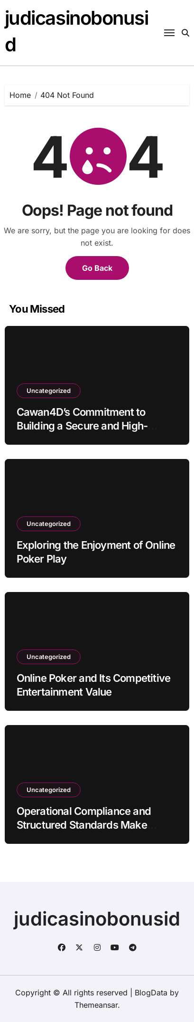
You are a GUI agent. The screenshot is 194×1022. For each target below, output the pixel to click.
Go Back (97, 268)
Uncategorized (49, 390)
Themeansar (96, 1005)
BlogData (151, 992)
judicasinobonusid (97, 918)
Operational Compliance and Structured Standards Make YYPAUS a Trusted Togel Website (95, 824)
